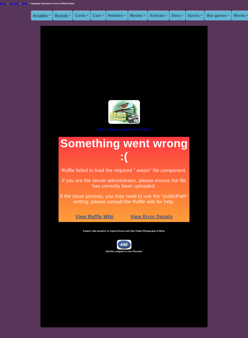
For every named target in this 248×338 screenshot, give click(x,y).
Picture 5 (146, 129)
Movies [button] (136, 16)
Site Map (14, 3)
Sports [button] (194, 16)
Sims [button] (175, 16)
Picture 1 (101, 129)
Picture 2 (112, 129)
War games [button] (216, 16)
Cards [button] (80, 16)
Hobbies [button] (115, 16)
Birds (24, 3)
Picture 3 (124, 129)
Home (3, 3)
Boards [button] (61, 16)
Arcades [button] (40, 16)
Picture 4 (135, 129)
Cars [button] (97, 16)
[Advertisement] (124, 63)
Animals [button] (157, 16)
